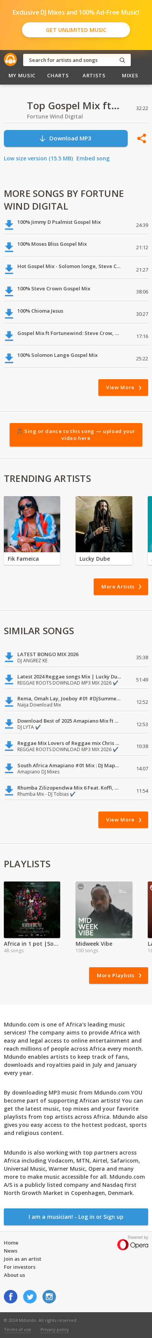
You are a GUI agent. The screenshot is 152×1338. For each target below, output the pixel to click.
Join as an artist (22, 1258)
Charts (58, 75)
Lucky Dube (94, 558)
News (10, 1250)
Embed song (93, 158)
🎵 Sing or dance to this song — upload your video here (76, 435)
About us (14, 1274)
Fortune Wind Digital (55, 116)
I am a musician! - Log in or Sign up (76, 1216)
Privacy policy (55, 1329)
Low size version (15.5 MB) (38, 158)
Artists (94, 75)
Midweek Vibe (94, 943)
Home (11, 1242)
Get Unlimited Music (76, 29)
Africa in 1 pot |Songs (32, 943)
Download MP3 (65, 138)
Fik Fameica (23, 558)
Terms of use (17, 1329)
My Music (21, 75)
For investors (19, 1266)
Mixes (130, 75)
